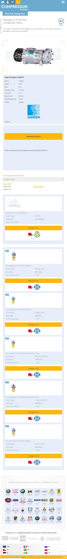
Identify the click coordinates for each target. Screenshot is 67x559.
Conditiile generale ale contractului (28, 533)
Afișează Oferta (33, 136)
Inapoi (61, 22)
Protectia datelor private (49, 533)
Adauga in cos (33, 228)
